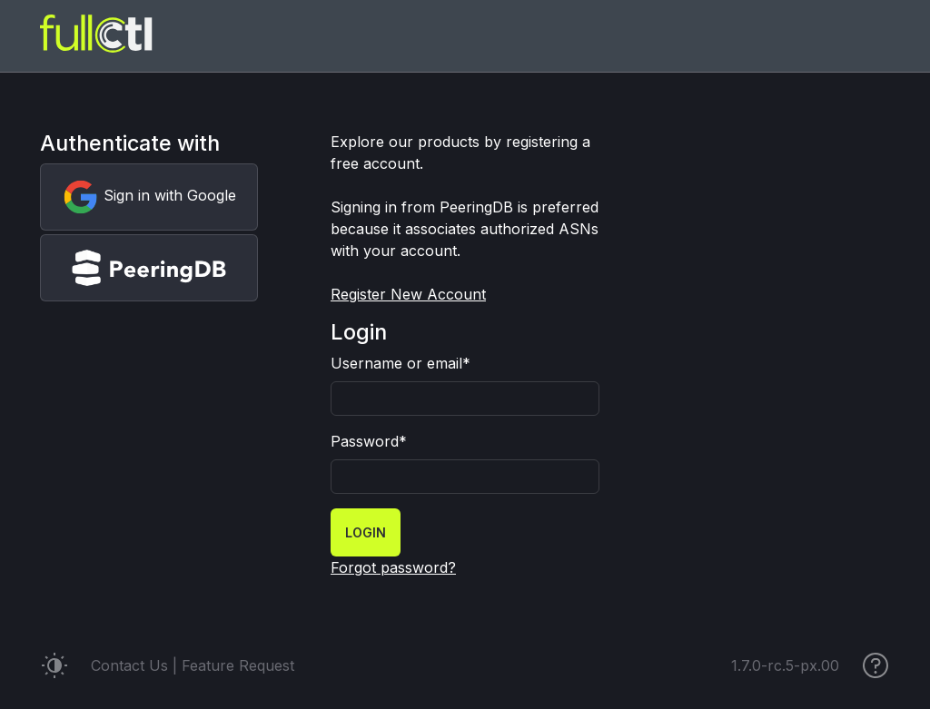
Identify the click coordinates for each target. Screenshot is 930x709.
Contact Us (129, 665)
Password (369, 441)
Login (365, 532)
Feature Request (238, 665)
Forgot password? (393, 567)
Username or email (400, 363)
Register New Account (408, 294)
